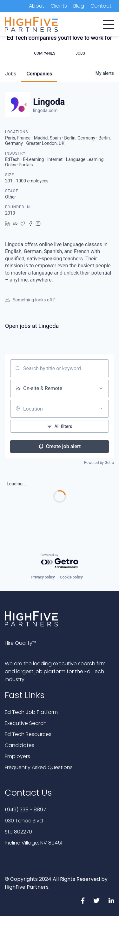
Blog (78, 5)
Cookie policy (71, 577)
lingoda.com (45, 110)
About (36, 5)
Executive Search (26, 723)
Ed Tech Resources (28, 734)
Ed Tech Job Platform (31, 712)
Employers (17, 756)
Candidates (19, 745)
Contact (100, 5)
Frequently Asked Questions (39, 767)
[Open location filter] (101, 409)
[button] (108, 23)
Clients (58, 5)
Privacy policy (43, 577)
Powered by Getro (99, 462)
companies (39, 74)
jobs (10, 74)
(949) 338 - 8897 (25, 809)
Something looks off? (30, 299)
